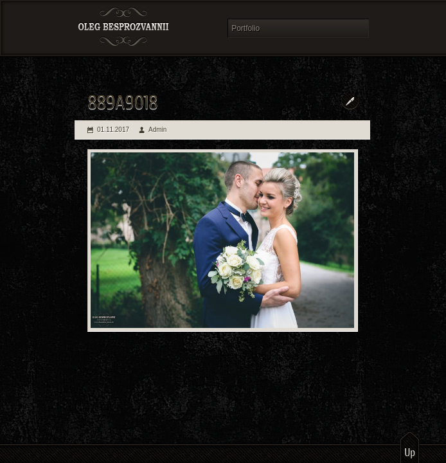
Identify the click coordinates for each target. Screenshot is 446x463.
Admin (157, 129)
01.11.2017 (113, 129)
